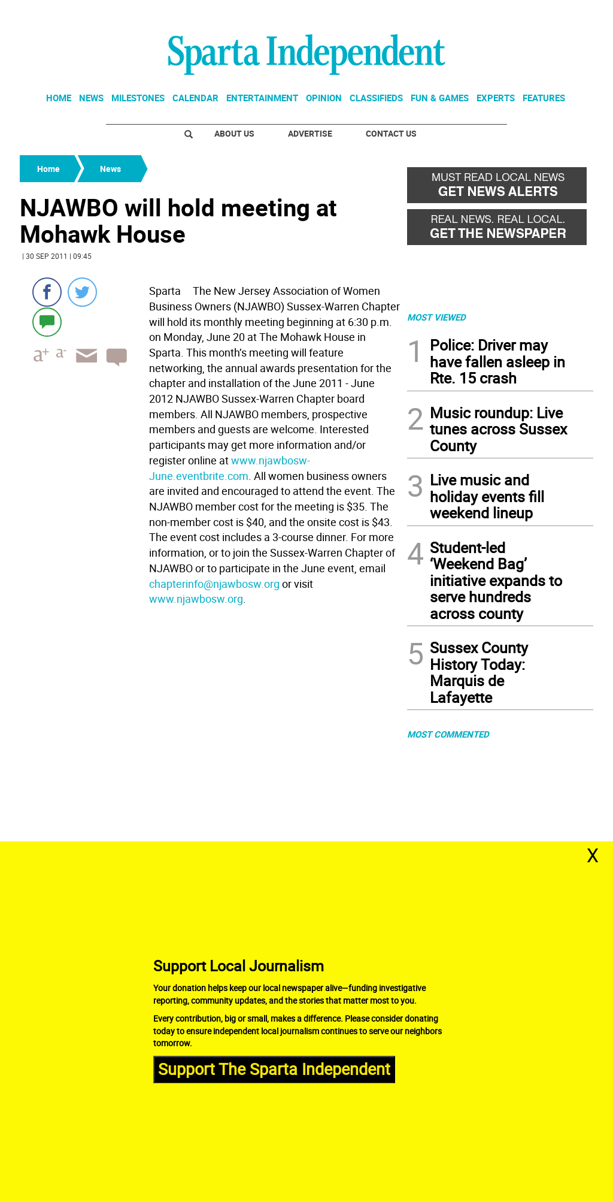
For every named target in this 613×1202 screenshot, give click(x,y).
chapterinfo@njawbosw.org (214, 583)
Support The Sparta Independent (274, 1069)
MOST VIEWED (436, 317)
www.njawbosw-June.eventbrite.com (229, 468)
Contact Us (391, 133)
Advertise (310, 133)
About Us (234, 133)
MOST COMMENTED (448, 734)
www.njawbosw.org (196, 598)
